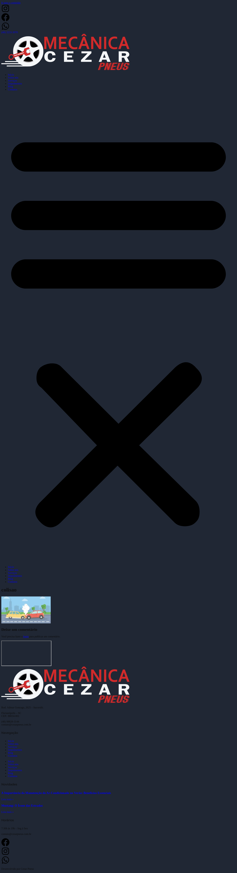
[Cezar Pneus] (26, 653)
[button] (118, 328)
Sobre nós (13, 77)
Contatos (12, 89)
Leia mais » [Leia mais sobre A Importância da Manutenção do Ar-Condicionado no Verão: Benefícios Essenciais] (7, 799)
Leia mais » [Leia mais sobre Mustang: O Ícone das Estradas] (7, 812)
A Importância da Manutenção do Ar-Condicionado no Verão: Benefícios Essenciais (56, 793)
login (26, 636)
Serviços (12, 80)
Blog (10, 86)
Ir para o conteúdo (11, 2)
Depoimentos (15, 83)
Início (11, 74)
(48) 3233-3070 (9, 32)
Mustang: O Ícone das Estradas (22, 805)
